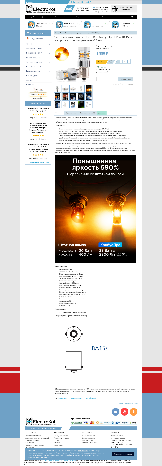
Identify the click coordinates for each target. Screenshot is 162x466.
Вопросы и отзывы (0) (87, 113)
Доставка (101, 113)
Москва (30, 2)
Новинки (30, 84)
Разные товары (33, 71)
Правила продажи (32, 440)
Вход (73, 2)
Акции (29, 80)
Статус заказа (80, 17)
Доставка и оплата (47, 17)
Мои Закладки (87, 440)
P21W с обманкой (89, 398)
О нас (38, 17)
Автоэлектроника (34, 62)
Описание (58, 113)
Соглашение (58, 445)
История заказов (88, 438)
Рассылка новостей (89, 443)
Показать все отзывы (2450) (38, 162)
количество (126, 58)
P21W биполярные (75, 398)
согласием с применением (38, 455)
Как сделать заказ (61, 436)
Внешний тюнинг (34, 53)
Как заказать (58, 17)
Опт (73, 17)
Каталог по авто (33, 66)
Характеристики (71, 113)
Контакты (67, 17)
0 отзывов (129, 84)
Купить (101, 62)
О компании (29, 443)
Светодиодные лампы (80, 33)
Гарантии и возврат (61, 438)
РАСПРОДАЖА (32, 75)
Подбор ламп (34, 38)
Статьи (56, 440)
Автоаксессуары (33, 57)
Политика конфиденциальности (40, 457)
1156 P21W (94, 33)
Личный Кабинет (88, 436)
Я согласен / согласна (123, 454)
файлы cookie (83, 451)
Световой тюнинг (34, 48)
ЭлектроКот (31, 17)
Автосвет (30, 44)
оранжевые (62, 398)
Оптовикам (29, 447)
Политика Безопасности (34, 445)
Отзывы (57, 443)
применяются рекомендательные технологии (60, 460)
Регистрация (85, 2)
